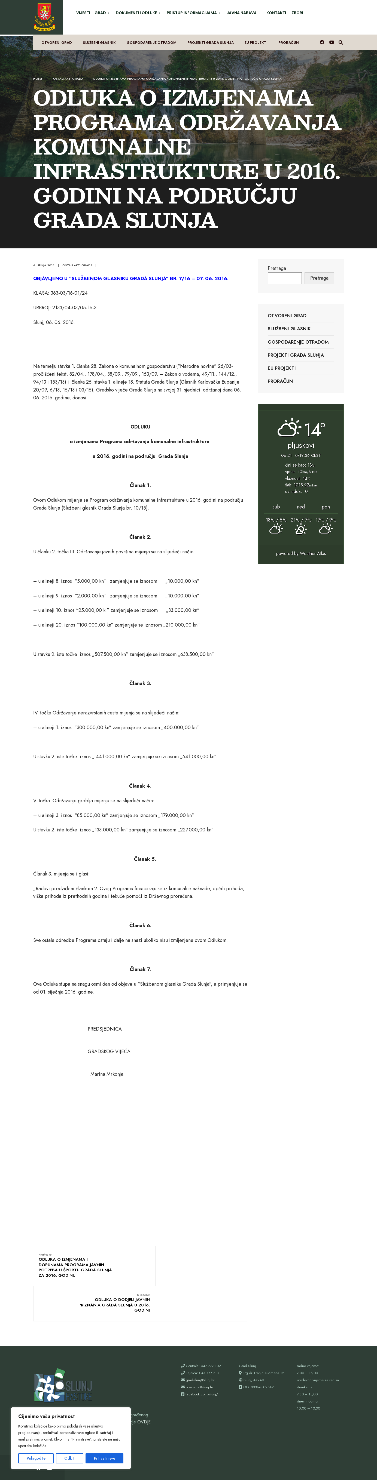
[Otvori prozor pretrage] (341, 39)
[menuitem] (103, 12)
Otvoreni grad (56, 39)
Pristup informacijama (192, 13)
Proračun (288, 39)
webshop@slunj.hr (49, 1402)
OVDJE (144, 1388)
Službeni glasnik (99, 39)
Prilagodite (36, 1458)
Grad (100, 13)
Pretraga (277, 263)
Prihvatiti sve (104, 1458)
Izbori (296, 13)
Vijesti (83, 13)
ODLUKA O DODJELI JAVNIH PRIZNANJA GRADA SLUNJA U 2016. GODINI (211, 1258)
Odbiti (69, 1458)
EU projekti (256, 39)
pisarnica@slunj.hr (199, 1353)
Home (37, 74)
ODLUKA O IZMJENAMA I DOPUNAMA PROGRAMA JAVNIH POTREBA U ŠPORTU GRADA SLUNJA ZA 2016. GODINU (68, 1263)
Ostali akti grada (68, 74)
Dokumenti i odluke (136, 13)
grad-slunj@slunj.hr (200, 1346)
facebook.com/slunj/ (202, 1360)
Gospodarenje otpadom (152, 39)
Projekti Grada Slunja (210, 39)
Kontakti (276, 13)
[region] (71, 1438)
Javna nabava (242, 13)
